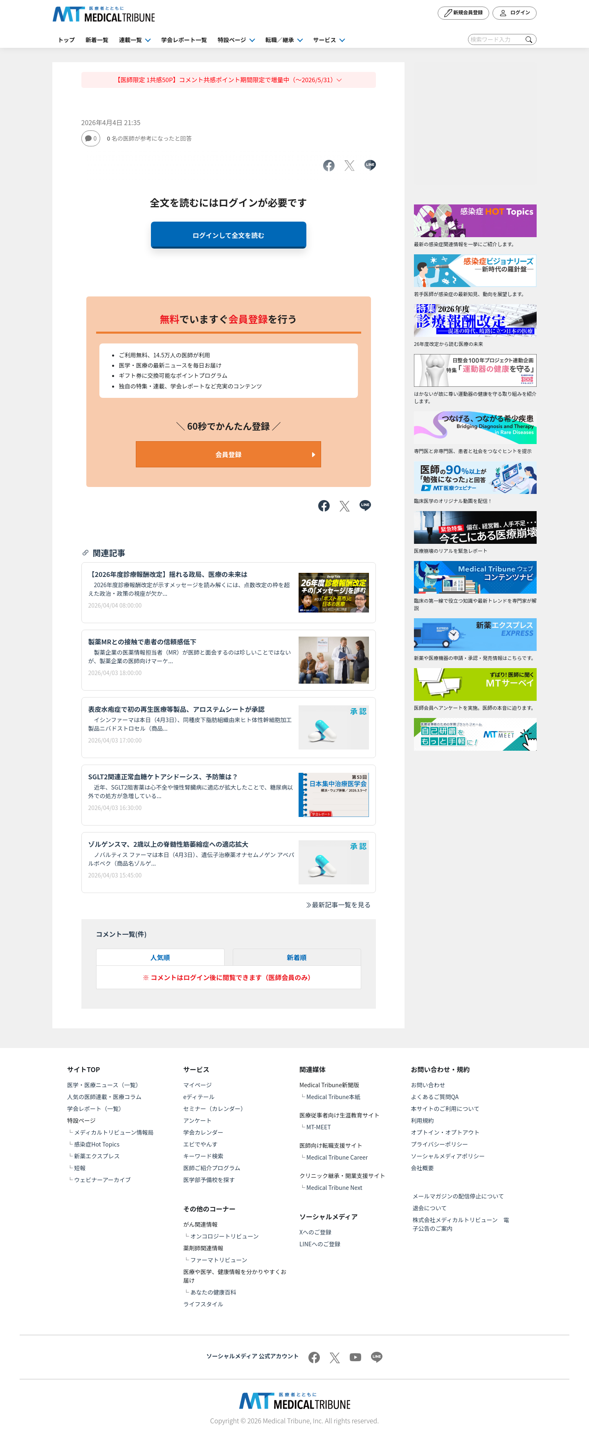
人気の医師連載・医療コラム (104, 1097)
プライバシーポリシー (439, 1144)
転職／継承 (279, 40)
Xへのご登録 (315, 1232)
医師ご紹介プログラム (212, 1168)
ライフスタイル (203, 1304)
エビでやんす (200, 1144)
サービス (324, 40)
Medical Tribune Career (337, 1157)
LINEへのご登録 (319, 1244)
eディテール (199, 1097)
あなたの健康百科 (213, 1292)
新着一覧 (96, 40)
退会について (430, 1208)
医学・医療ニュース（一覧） (104, 1085)
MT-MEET (318, 1127)
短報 (79, 1168)
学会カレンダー (203, 1132)
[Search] (502, 39)
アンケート (197, 1120)
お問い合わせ (428, 1085)
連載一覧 (130, 40)
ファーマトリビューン (218, 1260)
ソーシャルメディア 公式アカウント (253, 1356)
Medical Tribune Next (334, 1187)
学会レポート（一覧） (95, 1108)
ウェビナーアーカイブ (102, 1180)
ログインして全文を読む (229, 235)
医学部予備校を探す (209, 1180)
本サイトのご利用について (445, 1108)
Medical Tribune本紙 (333, 1097)
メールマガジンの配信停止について (458, 1196)
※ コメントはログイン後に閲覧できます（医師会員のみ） (229, 977)
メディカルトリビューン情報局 (113, 1132)
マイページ (197, 1085)
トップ (66, 40)
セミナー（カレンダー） (214, 1108)
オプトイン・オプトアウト (445, 1132)
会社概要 (422, 1168)
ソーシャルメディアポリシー (448, 1156)
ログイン (514, 13)
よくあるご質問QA (435, 1097)
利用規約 (422, 1120)
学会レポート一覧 (184, 40)
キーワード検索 (203, 1156)
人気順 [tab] (160, 957)
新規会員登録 (463, 13)
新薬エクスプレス (97, 1156)
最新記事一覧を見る (338, 904)
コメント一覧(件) (121, 934)
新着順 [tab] (296, 957)
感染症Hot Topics (96, 1144)
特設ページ (232, 40)
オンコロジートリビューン (224, 1236)
